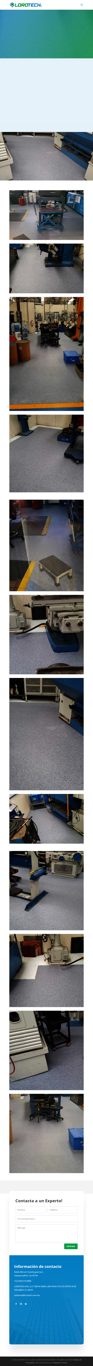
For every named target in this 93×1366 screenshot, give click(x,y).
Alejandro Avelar (60, 1363)
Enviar (71, 1246)
